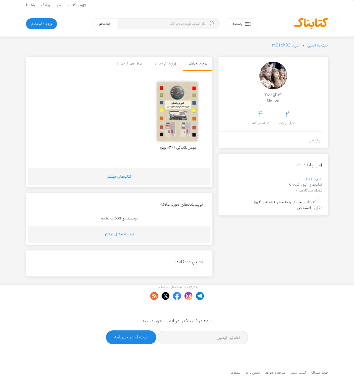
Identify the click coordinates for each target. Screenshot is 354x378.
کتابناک (298, 364)
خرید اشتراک (319, 355)
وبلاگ (45, 5)
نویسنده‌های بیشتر (119, 234)
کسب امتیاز (298, 355)
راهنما (30, 5)
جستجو (105, 24)
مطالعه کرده (129, 64)
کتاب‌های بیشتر (119, 177)
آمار (59, 5)
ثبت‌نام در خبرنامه (131, 320)
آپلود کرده (165, 64)
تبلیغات (235, 355)
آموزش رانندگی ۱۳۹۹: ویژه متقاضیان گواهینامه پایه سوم (175, 148)
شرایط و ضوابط (275, 355)
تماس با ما (253, 355)
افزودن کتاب (77, 5)
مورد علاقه (198, 64)
